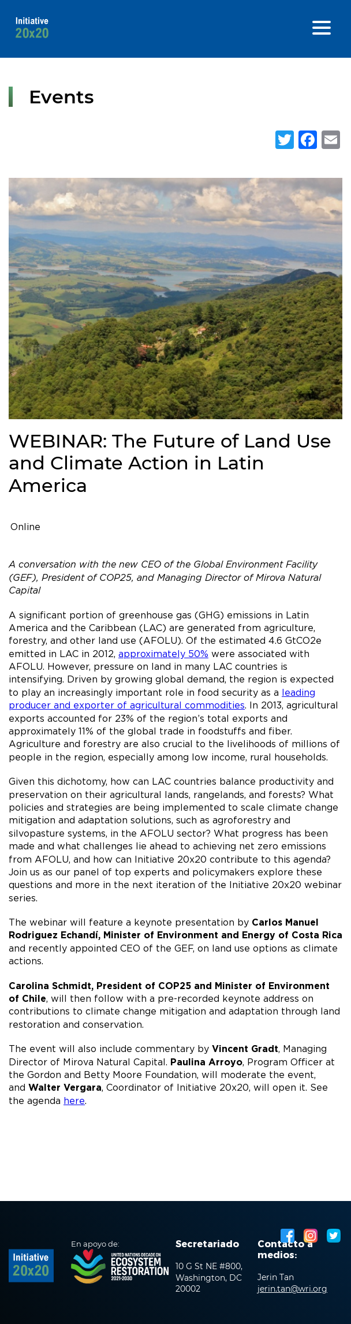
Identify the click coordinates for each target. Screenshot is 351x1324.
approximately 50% (163, 654)
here (74, 1101)
